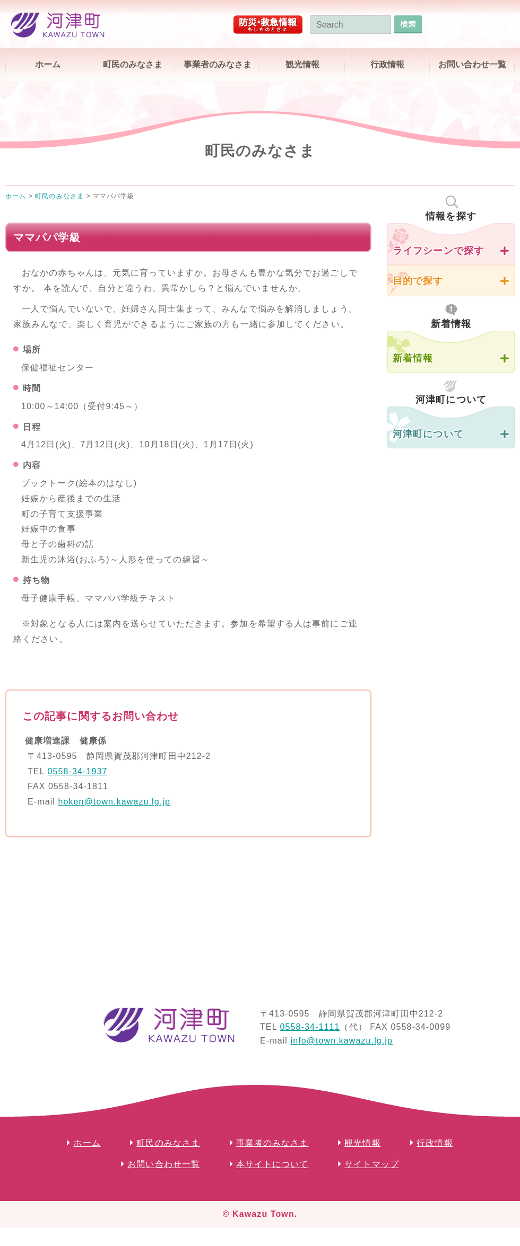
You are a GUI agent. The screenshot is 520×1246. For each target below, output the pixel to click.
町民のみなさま (132, 64)
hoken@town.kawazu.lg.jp (114, 801)
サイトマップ (371, 1164)
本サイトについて (272, 1164)
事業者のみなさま (218, 64)
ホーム (47, 64)
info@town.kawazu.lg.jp (341, 1040)
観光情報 (302, 64)
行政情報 (387, 64)
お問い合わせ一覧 (472, 64)
